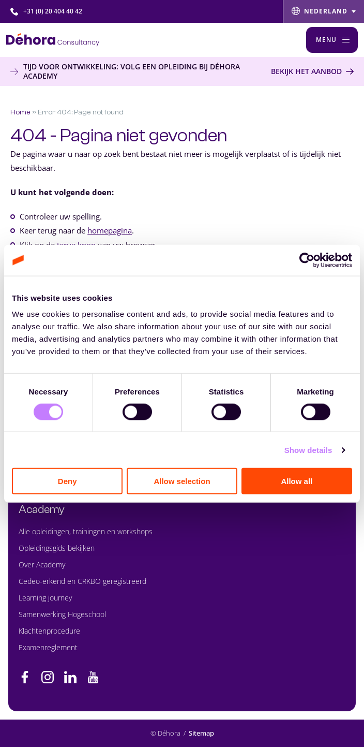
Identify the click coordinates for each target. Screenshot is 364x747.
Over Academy (42, 564)
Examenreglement (48, 647)
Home (20, 112)
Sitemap (201, 733)
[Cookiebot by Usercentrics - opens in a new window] (307, 260)
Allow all (296, 481)
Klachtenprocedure (49, 631)
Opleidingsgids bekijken (57, 548)
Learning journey (45, 598)
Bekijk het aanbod (306, 71)
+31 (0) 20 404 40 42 (46, 11)
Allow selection (182, 481)
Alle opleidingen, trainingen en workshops (86, 531)
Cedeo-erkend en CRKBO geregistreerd (82, 581)
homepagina (109, 230)
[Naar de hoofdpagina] (52, 40)
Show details (308, 449)
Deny (67, 481)
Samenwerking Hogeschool (62, 614)
